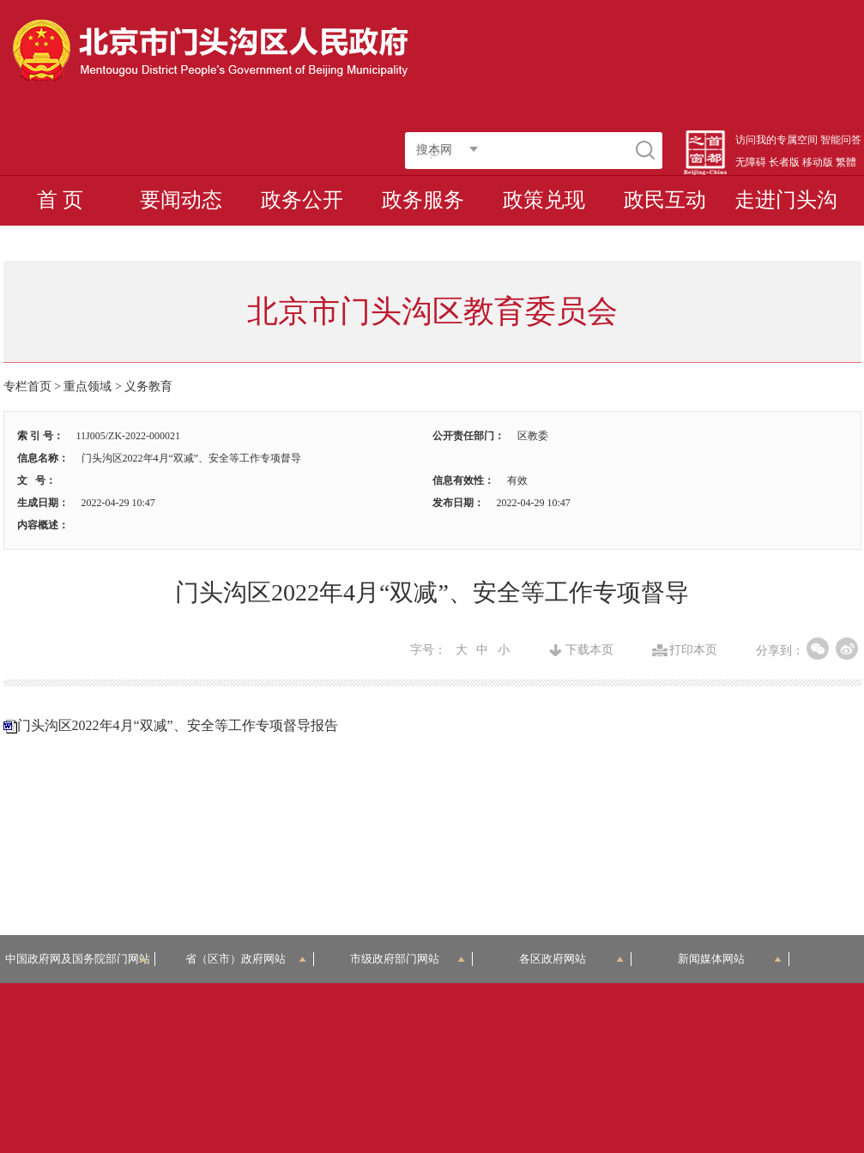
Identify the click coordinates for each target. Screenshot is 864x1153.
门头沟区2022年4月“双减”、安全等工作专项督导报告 (177, 725)
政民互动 (665, 200)
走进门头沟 (785, 200)
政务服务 (423, 200)
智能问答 (840, 140)
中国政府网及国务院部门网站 (80, 958)
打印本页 (693, 650)
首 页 (60, 200)
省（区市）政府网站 (245, 958)
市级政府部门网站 (407, 958)
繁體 (846, 162)
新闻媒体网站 (730, 958)
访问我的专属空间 (776, 140)
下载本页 (589, 650)
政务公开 (302, 200)
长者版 (784, 162)
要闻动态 (181, 200)
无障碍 (750, 162)
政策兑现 (544, 200)
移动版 (817, 162)
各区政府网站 (571, 958)
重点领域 (87, 386)
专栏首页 (27, 386)
